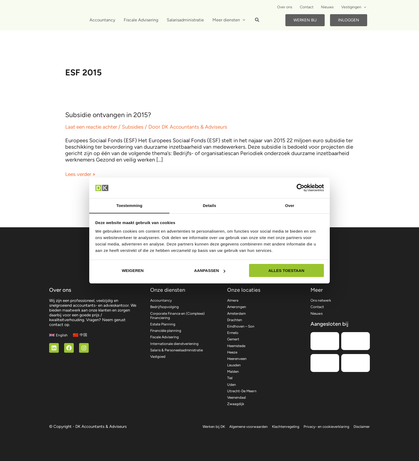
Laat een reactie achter (93, 127)
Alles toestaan (286, 270)
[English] (58, 326)
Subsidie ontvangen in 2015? (110, 114)
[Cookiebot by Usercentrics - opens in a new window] (300, 188)
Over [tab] (289, 205)
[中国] (81, 326)
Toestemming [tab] (129, 205)
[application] (363, 7)
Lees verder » (81, 174)
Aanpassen (209, 270)
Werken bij (305, 20)
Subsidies (136, 127)
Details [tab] (209, 205)
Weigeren (133, 270)
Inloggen (348, 20)
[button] (257, 21)
